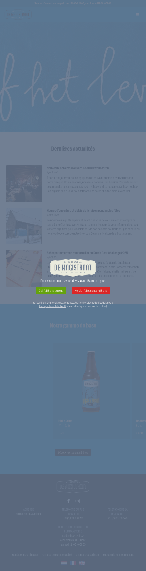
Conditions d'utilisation (94, 302)
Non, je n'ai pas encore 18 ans (91, 290)
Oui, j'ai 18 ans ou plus (51, 290)
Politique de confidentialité (52, 306)
